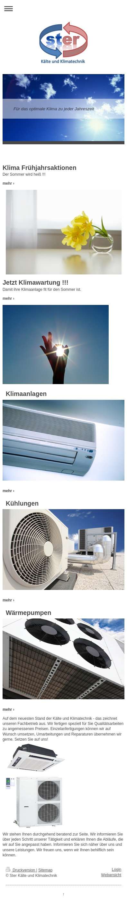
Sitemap (45, 870)
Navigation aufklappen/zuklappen (63, 8)
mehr (7, 183)
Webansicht (111, 875)
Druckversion (21, 870)
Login (116, 869)
